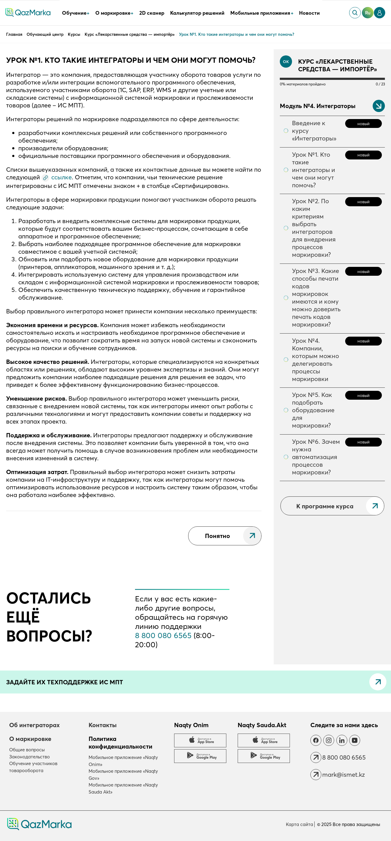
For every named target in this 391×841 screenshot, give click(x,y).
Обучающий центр (46, 34)
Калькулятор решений (197, 13)
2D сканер (151, 13)
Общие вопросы (27, 750)
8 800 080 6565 (163, 635)
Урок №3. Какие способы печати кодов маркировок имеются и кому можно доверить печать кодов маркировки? (316, 297)
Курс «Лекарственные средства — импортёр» (130, 34)
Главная (15, 34)
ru (368, 13)
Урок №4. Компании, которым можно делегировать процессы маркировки (315, 360)
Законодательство (29, 757)
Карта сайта (299, 824)
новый (363, 123)
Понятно (217, 536)
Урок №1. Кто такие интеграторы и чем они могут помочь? (313, 170)
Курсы (75, 34)
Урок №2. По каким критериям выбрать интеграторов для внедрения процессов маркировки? (314, 227)
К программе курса (324, 506)
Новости (309, 13)
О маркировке (30, 738)
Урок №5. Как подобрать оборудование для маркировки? (313, 410)
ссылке (61, 177)
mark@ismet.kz (343, 774)
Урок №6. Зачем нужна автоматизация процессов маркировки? (316, 457)
